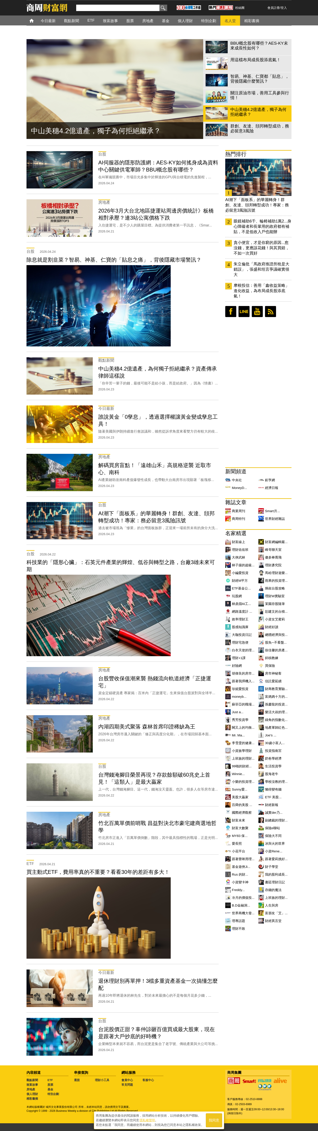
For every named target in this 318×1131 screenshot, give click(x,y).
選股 (77, 1080)
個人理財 (32, 1094)
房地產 (30, 1089)
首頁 (35, 20)
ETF (50, 1080)
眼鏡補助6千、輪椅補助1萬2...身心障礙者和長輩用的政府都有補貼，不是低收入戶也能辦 (262, 226)
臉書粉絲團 (230, 311)
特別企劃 (53, 1094)
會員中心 (127, 1080)
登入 (284, 8)
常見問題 (127, 1084)
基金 (50, 1089)
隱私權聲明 (147, 1120)
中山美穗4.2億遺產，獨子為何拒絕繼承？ (96, 131)
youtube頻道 (257, 311)
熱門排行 (235, 154)
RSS (270, 311)
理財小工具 (102, 1080)
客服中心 (148, 1080)
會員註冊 (273, 8)
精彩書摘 (32, 1098)
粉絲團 (239, 8)
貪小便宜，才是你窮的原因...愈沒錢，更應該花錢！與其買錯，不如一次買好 (261, 247)
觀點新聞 (32, 1080)
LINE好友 (244, 311)
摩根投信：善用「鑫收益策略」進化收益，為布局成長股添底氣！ (261, 290)
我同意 (214, 1120)
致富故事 (32, 1084)
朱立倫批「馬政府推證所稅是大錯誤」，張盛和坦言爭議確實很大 (261, 269)
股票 (50, 1084)
